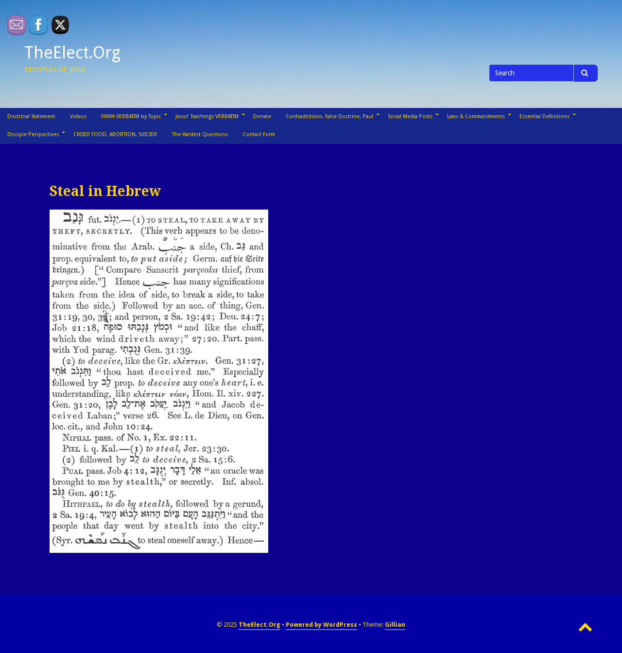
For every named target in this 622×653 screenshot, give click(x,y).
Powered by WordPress (321, 624)
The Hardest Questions (200, 134)
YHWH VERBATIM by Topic (131, 116)
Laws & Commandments (476, 116)
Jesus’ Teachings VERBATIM (207, 116)
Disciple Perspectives (33, 134)
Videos (78, 116)
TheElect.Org (72, 52)
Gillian (395, 624)
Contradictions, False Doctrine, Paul (329, 116)
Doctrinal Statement (31, 116)
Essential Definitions (544, 116)
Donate (262, 116)
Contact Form (258, 134)
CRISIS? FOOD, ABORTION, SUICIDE (115, 134)
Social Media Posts (410, 116)
